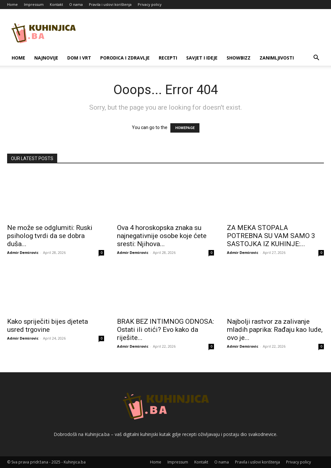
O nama (76, 4)
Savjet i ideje (202, 58)
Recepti (168, 58)
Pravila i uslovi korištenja (110, 4)
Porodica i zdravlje (125, 58)
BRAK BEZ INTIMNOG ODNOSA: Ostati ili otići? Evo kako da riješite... (165, 330)
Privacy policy (150, 4)
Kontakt (56, 4)
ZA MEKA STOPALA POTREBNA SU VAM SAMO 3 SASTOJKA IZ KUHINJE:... (271, 236)
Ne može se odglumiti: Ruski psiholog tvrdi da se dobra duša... (49, 236)
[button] (316, 58)
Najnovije (46, 58)
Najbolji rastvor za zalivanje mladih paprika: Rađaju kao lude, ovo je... (275, 330)
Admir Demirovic (22, 252)
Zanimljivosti (277, 58)
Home (12, 4)
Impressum (34, 4)
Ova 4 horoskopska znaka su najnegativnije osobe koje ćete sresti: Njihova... (162, 236)
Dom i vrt (79, 58)
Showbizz (239, 58)
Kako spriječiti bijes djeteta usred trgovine (47, 325)
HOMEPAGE (185, 128)
